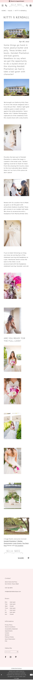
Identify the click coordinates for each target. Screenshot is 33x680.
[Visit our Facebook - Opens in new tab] (5, 657)
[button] (2, 5)
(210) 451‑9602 (9, 588)
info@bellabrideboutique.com (13, 591)
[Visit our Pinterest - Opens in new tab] (15, 657)
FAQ (6, 641)
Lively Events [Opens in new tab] (17, 543)
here (18, 678)
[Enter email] (12, 652)
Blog (10, 11)
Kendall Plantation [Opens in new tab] (10, 541)
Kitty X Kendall (21, 11)
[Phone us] (6, 5)
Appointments (9, 631)
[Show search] (27, 5)
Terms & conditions (10, 627)
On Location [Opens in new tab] (19, 546)
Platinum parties (9, 637)
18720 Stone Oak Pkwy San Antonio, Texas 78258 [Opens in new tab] (12, 583)
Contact (7, 633)
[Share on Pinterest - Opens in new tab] (28, 558)
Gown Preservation (10, 639)
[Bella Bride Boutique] (16, 5)
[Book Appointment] (16, 1)
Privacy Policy (8, 625)
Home (4, 11)
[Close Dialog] (1, 675)
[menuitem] (2, 5)
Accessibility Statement (11, 629)
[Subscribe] (18, 652)
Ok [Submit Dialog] (31, 675)
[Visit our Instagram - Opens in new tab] (10, 657)
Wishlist (7, 635)
